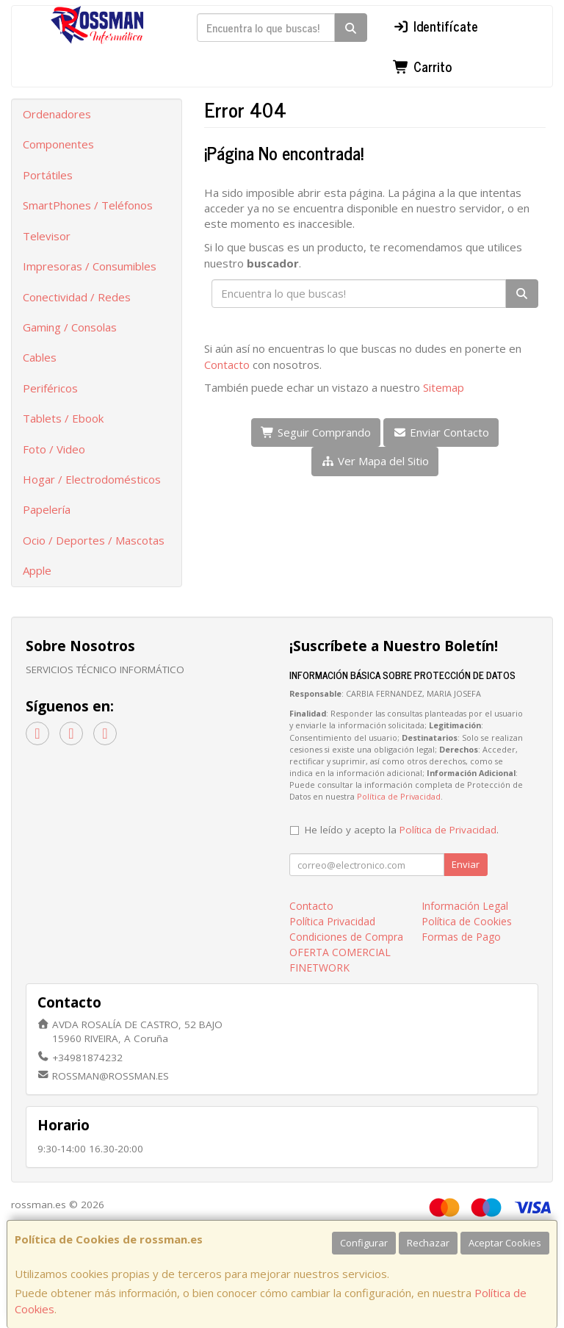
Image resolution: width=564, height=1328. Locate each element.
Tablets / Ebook (63, 418)
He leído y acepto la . (402, 829)
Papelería (46, 509)
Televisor (46, 236)
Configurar (364, 1242)
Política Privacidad (332, 921)
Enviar (466, 864)
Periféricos (50, 388)
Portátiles (48, 175)
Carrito (422, 66)
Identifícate (435, 26)
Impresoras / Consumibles (89, 266)
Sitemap (443, 387)
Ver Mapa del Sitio (375, 460)
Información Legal (465, 906)
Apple (37, 570)
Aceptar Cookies (505, 1242)
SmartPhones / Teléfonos (88, 205)
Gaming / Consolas (70, 327)
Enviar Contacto (441, 432)
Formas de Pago (461, 937)
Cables (40, 357)
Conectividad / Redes (77, 297)
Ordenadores (57, 114)
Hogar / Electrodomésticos (92, 479)
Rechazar (428, 1242)
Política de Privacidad (399, 796)
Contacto (227, 364)
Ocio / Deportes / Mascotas (93, 540)
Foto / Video (54, 449)
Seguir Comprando (316, 432)
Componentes (58, 144)
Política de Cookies (467, 921)
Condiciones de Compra (346, 937)
